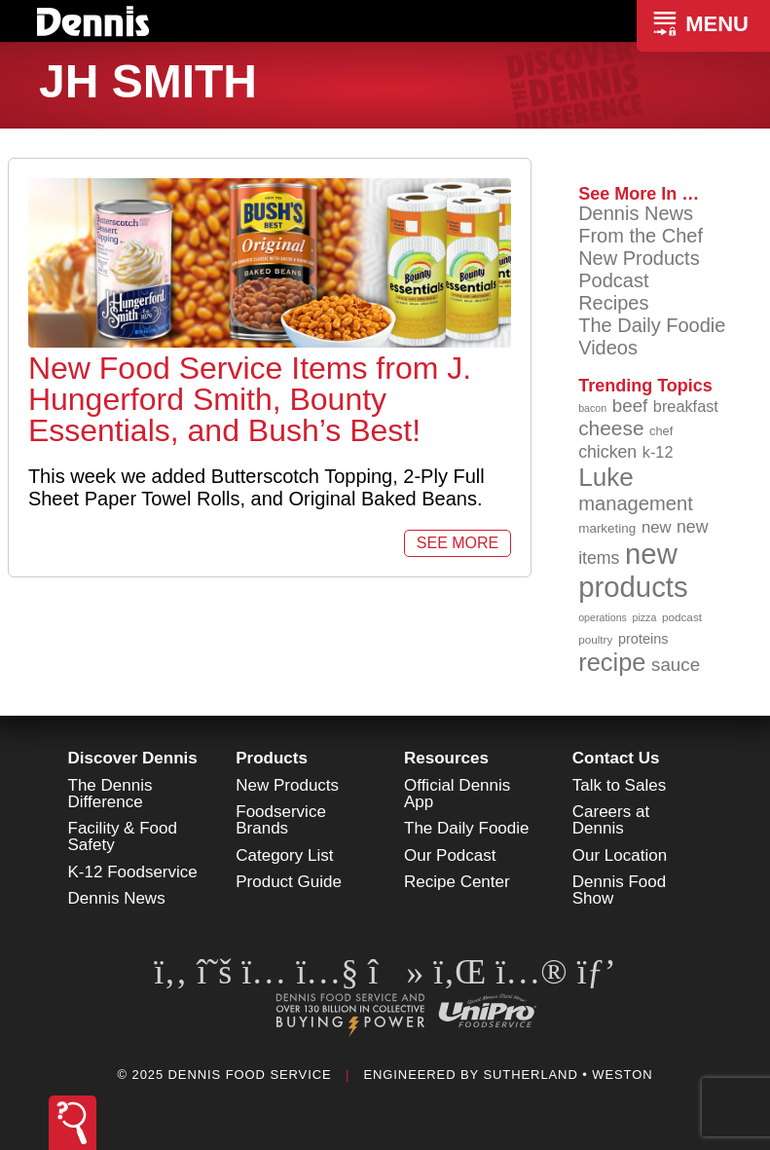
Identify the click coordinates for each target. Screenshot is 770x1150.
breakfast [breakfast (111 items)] (685, 406)
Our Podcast (450, 855)
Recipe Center (457, 881)
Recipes (613, 303)
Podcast (613, 280)
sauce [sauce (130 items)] (675, 664)
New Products (639, 258)
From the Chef (640, 235)
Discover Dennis (133, 758)
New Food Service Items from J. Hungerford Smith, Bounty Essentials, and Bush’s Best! (249, 399)
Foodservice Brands (281, 819)
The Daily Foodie (651, 325)
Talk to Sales (619, 785)
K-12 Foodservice (133, 872)
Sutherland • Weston (567, 1074)
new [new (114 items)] (657, 527)
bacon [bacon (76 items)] (592, 408)
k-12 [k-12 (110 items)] (658, 452)
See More (457, 543)
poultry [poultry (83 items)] (595, 639)
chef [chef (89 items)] (661, 431)
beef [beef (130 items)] (630, 405)
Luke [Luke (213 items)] (606, 477)
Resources (446, 758)
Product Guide (289, 881)
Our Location (619, 855)
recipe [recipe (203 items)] (611, 662)
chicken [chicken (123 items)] (607, 452)
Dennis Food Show (619, 890)
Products (272, 758)
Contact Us (616, 758)
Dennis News (635, 213)
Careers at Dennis (610, 819)
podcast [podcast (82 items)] (682, 617)
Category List (284, 855)
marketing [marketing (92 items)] (607, 528)
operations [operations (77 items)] (602, 617)
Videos (608, 347)
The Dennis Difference (110, 793)
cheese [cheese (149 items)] (610, 428)
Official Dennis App (457, 793)
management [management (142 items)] (635, 503)
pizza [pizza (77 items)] (645, 617)
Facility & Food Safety (122, 836)
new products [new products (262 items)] (633, 570)
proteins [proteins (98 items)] (643, 639)
